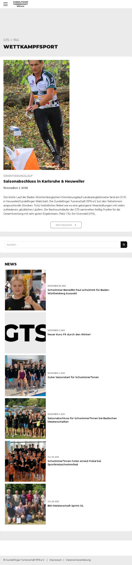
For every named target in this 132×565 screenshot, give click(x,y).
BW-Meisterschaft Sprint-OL (66, 506)
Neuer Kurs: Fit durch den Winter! (69, 334)
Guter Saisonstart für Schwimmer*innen (73, 377)
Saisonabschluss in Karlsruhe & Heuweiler (44, 181)
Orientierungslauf (18, 175)
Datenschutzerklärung (78, 560)
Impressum (56, 560)
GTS (6, 40)
